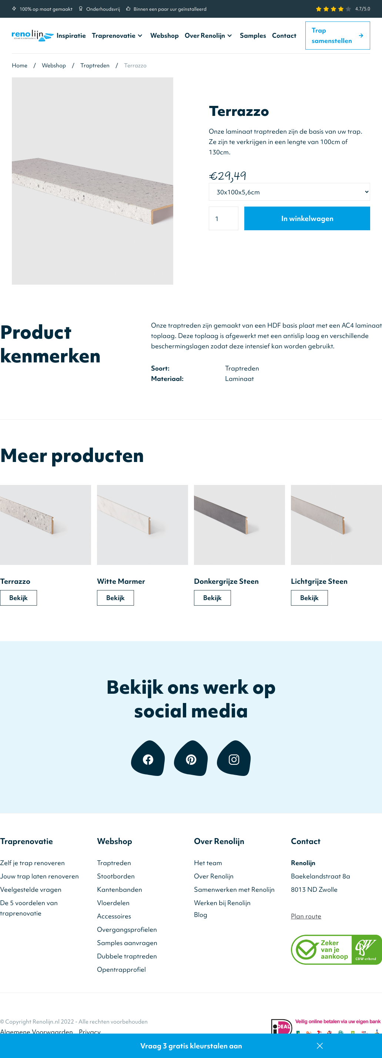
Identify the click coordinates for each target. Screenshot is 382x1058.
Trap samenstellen (338, 35)
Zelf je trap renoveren (32, 862)
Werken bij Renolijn (222, 902)
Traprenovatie (113, 35)
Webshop (164, 35)
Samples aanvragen (127, 942)
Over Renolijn (205, 35)
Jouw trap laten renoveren (39, 876)
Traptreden (114, 862)
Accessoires (114, 916)
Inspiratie (71, 35)
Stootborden (116, 876)
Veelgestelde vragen (30, 889)
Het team (208, 862)
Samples (253, 35)
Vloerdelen (113, 902)
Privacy (90, 1032)
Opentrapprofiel (121, 969)
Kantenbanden (119, 889)
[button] (118, 35)
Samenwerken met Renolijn (234, 889)
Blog (200, 914)
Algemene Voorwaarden (36, 1032)
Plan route (306, 916)
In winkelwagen (307, 218)
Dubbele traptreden (127, 956)
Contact (284, 35)
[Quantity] (223, 218)
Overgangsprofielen (127, 929)
